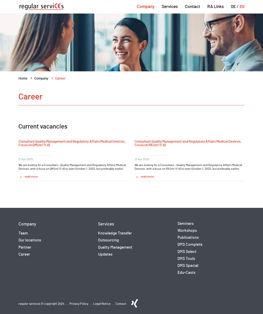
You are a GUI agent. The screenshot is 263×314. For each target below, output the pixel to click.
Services (170, 7)
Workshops (187, 231)
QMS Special (188, 266)
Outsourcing (108, 240)
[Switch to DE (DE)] (233, 9)
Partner (24, 247)
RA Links (215, 7)
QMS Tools (186, 259)
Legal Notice (102, 303)
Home (22, 78)
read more (31, 176)
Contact (192, 7)
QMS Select (187, 252)
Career (24, 254)
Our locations (29, 240)
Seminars (186, 224)
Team (23, 233)
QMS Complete (190, 245)
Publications (188, 238)
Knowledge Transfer (115, 233)
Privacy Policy (78, 303)
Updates (105, 254)
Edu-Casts (186, 273)
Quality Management (115, 247)
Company (146, 7)
